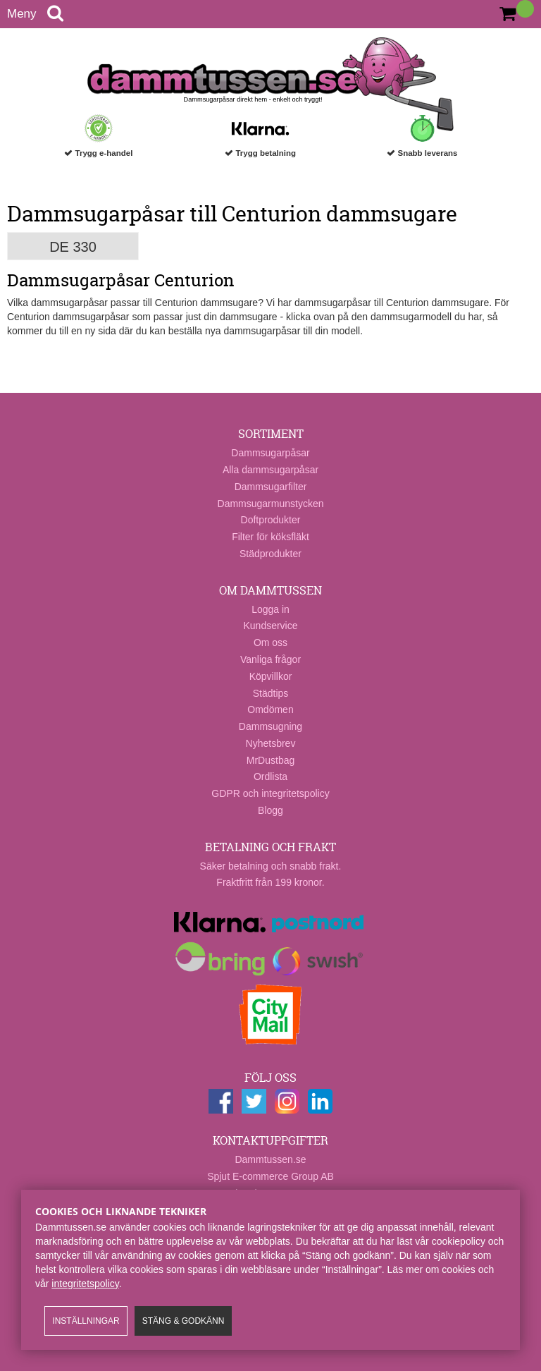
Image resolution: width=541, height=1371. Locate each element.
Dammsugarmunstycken (271, 503)
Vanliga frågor (270, 659)
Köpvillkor (270, 676)
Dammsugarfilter (271, 486)
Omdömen (270, 709)
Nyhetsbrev (271, 743)
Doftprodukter (271, 519)
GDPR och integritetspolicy (270, 793)
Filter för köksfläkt (270, 536)
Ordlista (270, 776)
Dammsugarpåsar (270, 452)
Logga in (270, 609)
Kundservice (270, 625)
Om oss (270, 642)
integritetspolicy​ (84, 1283)
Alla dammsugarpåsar (270, 469)
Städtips (271, 693)
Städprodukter (270, 553)
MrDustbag (270, 760)
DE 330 (73, 247)
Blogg (270, 810)
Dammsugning (270, 726)
